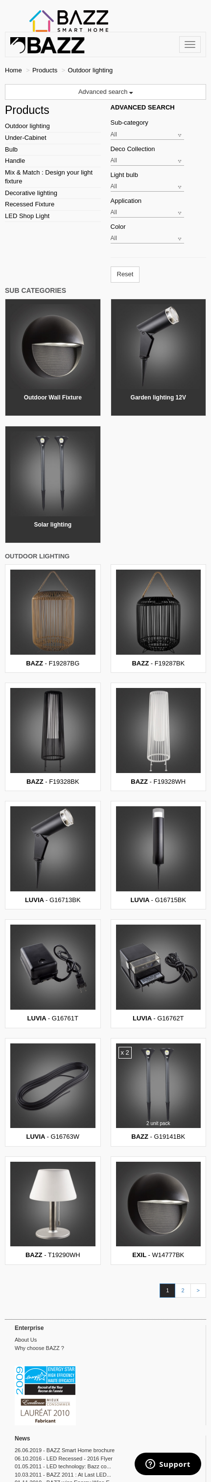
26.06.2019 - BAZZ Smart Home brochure (65, 1450)
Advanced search (105, 91)
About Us (26, 1340)
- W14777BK (158, 1210)
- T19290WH (52, 1210)
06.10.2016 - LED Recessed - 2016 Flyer (64, 1458)
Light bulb (124, 174)
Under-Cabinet (26, 137)
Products (44, 70)
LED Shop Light (27, 216)
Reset (125, 274)
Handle (15, 160)
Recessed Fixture (29, 204)
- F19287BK (158, 618)
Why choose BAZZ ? (39, 1348)
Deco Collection (133, 149)
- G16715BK (158, 855)
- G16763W (52, 1092)
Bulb (11, 149)
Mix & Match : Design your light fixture (49, 177)
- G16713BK (52, 855)
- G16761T (52, 973)
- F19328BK (52, 736)
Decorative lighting (31, 193)
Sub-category (129, 122)
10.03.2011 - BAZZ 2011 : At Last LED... (63, 1475)
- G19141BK (158, 1092)
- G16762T (158, 973)
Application (126, 200)
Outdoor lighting (27, 126)
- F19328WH (158, 736)
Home (13, 70)
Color (118, 226)
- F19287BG (52, 618)
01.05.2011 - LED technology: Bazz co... (63, 1466)
